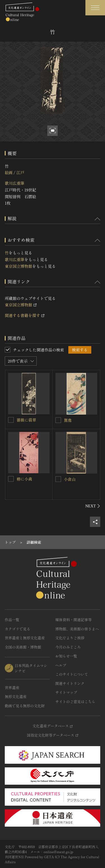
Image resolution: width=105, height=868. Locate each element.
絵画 (9, 172)
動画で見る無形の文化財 (25, 705)
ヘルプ (60, 665)
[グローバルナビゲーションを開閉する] (95, 7)
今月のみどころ (68, 647)
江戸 (20, 172)
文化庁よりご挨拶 (70, 637)
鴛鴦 (68, 420)
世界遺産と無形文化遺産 (25, 637)
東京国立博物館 (18, 266)
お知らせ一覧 (66, 656)
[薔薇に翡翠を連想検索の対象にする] (11, 420)
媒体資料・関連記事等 (73, 619)
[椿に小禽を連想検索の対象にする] (11, 479)
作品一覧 (12, 619)
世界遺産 (12, 687)
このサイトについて (71, 674)
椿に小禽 (24, 479)
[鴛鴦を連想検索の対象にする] (58, 420)
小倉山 (70, 479)
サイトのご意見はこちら (75, 701)
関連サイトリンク (70, 683)
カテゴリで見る (17, 629)
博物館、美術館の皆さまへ (77, 629)
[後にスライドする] (92, 506)
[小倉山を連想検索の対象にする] (58, 479)
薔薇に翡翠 (26, 420)
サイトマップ (66, 692)
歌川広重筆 (14, 183)
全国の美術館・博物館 (23, 647)
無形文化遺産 (16, 696)
